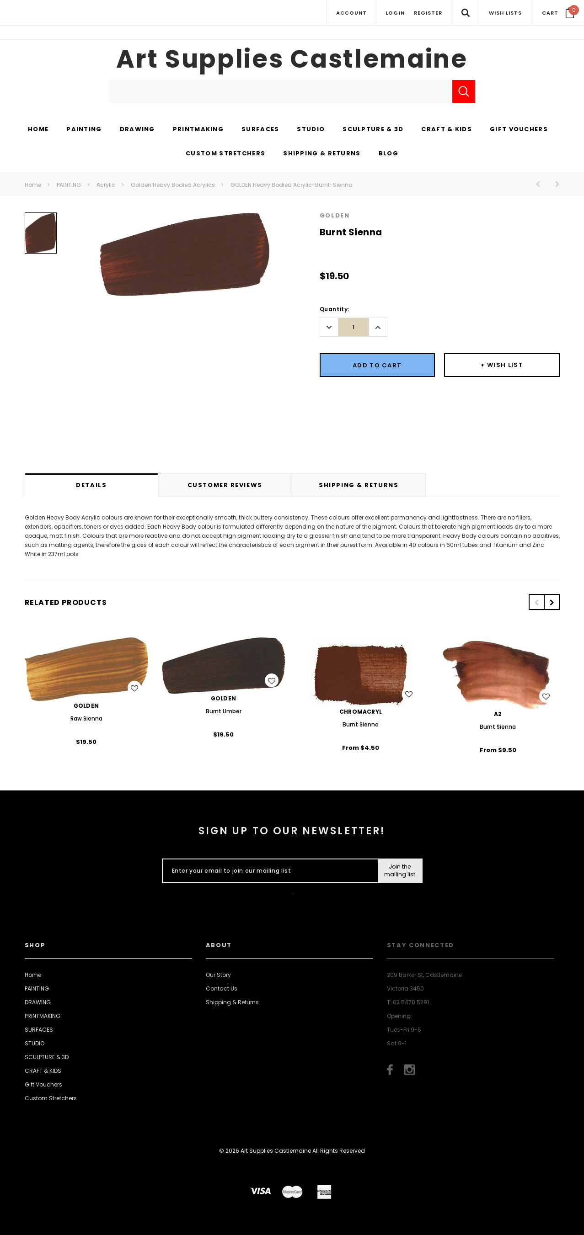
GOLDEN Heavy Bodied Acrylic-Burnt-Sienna (291, 185)
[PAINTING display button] (84, 130)
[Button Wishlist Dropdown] (502, 365)
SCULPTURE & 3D (47, 1057)
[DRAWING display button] (137, 130)
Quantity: (334, 309)
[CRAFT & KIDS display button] (446, 130)
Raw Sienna (86, 718)
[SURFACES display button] (260, 130)
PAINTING (69, 185)
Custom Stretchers (51, 1098)
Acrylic (105, 185)
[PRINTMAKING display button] (198, 130)
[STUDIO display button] (311, 130)
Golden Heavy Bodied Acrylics (173, 185)
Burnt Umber (223, 711)
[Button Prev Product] (541, 184)
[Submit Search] (463, 91)
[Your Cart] (558, 12)
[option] (41, 236)
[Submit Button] (399, 870)
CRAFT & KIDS (43, 1071)
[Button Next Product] (554, 184)
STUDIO (34, 1043)
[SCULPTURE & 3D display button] (373, 130)
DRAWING (38, 1002)
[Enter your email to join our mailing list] (268, 870)
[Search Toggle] (465, 12)
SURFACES (39, 1030)
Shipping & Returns (232, 1002)
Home (33, 185)
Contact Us (221, 988)
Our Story (218, 975)
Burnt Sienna (361, 724)
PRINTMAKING (42, 1016)
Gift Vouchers (43, 1084)
